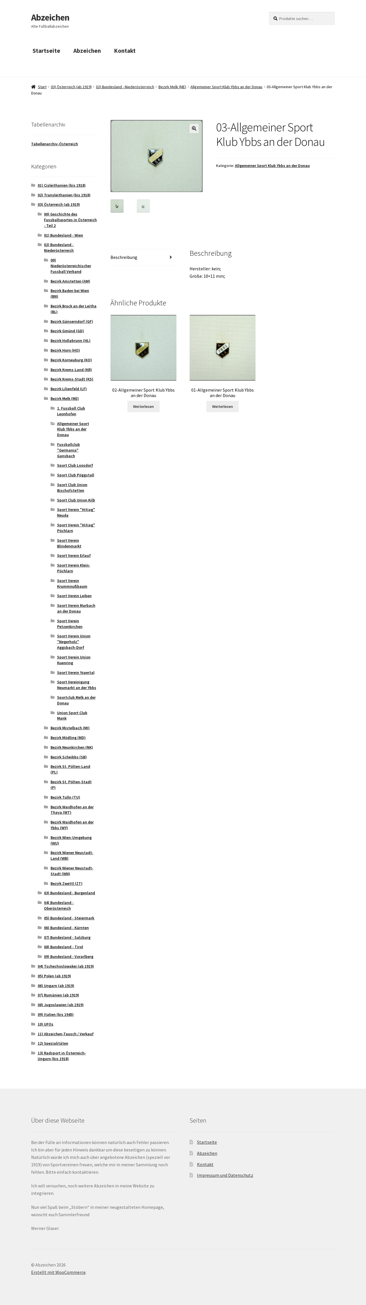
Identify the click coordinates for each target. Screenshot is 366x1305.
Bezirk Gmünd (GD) (67, 330)
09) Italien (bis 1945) (56, 1014)
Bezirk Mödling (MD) (68, 737)
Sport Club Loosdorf (75, 465)
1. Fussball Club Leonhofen (71, 411)
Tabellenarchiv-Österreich (54, 143)
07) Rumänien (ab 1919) (58, 995)
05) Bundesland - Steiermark (69, 918)
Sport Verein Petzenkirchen (70, 623)
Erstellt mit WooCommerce (58, 1272)
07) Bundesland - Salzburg (67, 937)
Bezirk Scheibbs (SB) (69, 757)
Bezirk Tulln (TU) (65, 797)
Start (42, 86)
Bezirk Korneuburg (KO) (71, 359)
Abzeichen (50, 17)
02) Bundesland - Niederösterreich (125, 86)
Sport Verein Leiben (74, 595)
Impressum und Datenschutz (225, 1175)
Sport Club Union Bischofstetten (72, 487)
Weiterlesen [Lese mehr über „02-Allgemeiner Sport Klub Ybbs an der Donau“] (143, 406)
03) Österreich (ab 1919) (71, 86)
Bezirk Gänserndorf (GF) (72, 321)
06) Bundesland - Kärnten (66, 927)
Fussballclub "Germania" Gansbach (68, 450)
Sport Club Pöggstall (75, 475)
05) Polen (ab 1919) (54, 975)
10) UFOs (45, 1024)
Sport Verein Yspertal (75, 672)
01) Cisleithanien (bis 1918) (62, 185)
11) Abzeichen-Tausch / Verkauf (66, 1033)
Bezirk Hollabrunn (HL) (71, 340)
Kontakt (125, 51)
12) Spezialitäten (53, 1043)
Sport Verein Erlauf (74, 555)
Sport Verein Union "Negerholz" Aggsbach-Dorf (74, 641)
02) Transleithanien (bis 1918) (64, 195)
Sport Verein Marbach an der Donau (76, 608)
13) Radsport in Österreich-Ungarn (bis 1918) (62, 1055)
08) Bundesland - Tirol (63, 946)
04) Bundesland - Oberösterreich (59, 905)
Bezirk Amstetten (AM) (70, 281)
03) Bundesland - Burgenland (69, 892)
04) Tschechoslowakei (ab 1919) (66, 966)
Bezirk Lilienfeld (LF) (69, 388)
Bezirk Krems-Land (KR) (71, 369)
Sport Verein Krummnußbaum (72, 583)
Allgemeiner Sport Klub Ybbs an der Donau (226, 86)
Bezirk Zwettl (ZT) (67, 883)
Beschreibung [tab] (123, 258)
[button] (194, 128)
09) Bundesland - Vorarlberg (68, 956)
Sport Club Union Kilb (76, 500)
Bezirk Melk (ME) (172, 86)
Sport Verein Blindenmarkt (69, 543)
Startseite (46, 51)
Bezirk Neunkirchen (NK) (72, 747)
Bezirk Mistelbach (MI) (70, 727)
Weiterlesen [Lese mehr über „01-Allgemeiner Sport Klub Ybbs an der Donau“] (222, 406)
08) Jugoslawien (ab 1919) (61, 1004)
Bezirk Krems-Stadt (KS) (72, 379)
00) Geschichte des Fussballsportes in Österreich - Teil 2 (70, 220)
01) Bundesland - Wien (63, 235)
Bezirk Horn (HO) (65, 350)
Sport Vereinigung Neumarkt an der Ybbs (76, 684)
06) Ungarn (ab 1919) (56, 985)
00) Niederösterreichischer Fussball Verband (71, 265)
